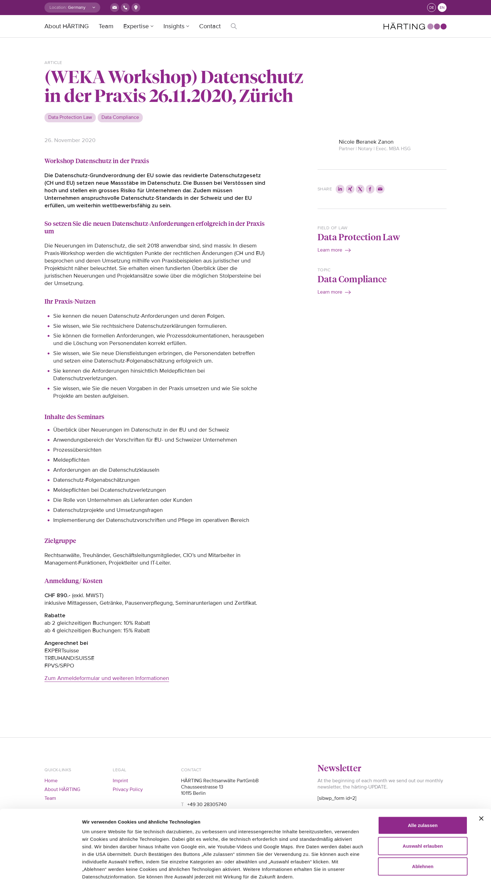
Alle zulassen (422, 793)
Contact (210, 26)
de (431, 7)
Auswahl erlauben (423, 814)
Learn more (330, 250)
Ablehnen (422, 834)
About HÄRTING (66, 26)
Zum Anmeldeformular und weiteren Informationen (106, 678)
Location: (58, 7)
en (442, 7)
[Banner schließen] (481, 786)
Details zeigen (98, 874)
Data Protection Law (359, 236)
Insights (173, 26)
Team (106, 26)
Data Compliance (352, 278)
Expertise (136, 26)
